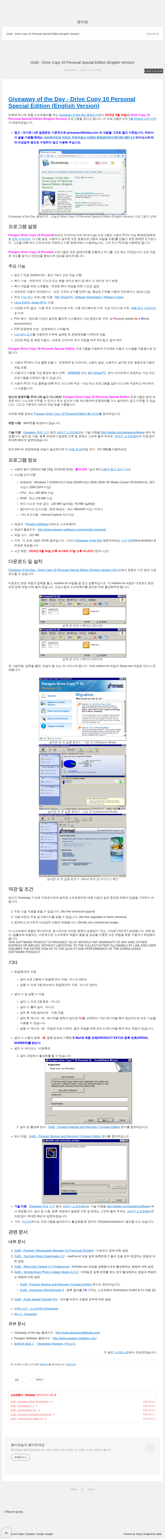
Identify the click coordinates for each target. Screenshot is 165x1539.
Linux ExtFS (22, 302)
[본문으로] (71, 1364)
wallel (159, 1534)
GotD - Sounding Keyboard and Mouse (30, 1414)
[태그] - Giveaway (25, 1314)
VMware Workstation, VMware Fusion (99, 297)
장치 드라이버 (21, 238)
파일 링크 (75, 449)
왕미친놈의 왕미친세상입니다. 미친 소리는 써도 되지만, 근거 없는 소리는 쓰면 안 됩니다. (61, 1449)
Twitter (21, 1534)
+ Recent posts (13, 1511)
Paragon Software (37, 524)
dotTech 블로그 (24, 1343)
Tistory (139, 1534)
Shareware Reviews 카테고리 (56, 1343)
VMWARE (73, 372)
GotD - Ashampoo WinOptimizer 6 (42, 1290)
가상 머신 (27, 297)
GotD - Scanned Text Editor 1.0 (26, 1418)
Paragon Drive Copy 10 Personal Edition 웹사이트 (66, 413)
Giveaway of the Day (88, 540)
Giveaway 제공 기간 (36, 432)
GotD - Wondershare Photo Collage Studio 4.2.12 (46, 1272)
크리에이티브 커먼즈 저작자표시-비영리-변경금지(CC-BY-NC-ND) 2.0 (89, 137)
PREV (73, 1489)
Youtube (40, 1534)
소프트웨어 (17, 1394)
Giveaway (30, 1394)
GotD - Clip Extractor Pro (23, 1410)
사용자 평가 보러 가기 (115, 469)
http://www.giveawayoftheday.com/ (78, 1332)
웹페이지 (44, 1364)
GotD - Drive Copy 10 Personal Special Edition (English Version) (43, 33)
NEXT (90, 1489)
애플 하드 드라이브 (143, 308)
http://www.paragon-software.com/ (75, 1338)
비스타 (26, 1221)
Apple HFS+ (39, 302)
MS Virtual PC (64, 297)
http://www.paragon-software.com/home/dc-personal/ (72, 529)
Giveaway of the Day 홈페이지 (78, 114)
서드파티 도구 (23, 334)
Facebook (30, 1534)
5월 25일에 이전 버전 (142, 118)
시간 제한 (127, 540)
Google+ (49, 1534)
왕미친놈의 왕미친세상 (28, 1445)
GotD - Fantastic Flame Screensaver (29, 1401)
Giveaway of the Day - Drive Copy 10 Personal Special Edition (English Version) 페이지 (64, 570)
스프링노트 (121, 1352)
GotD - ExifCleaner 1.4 (22, 1405)
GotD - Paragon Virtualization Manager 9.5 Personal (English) (54, 1250)
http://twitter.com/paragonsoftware (123, 432)
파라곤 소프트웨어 (69, 432)
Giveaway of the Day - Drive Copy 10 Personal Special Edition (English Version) (71, 102)
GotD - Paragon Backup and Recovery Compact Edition (84, 1127)
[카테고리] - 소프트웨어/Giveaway (36, 1308)
